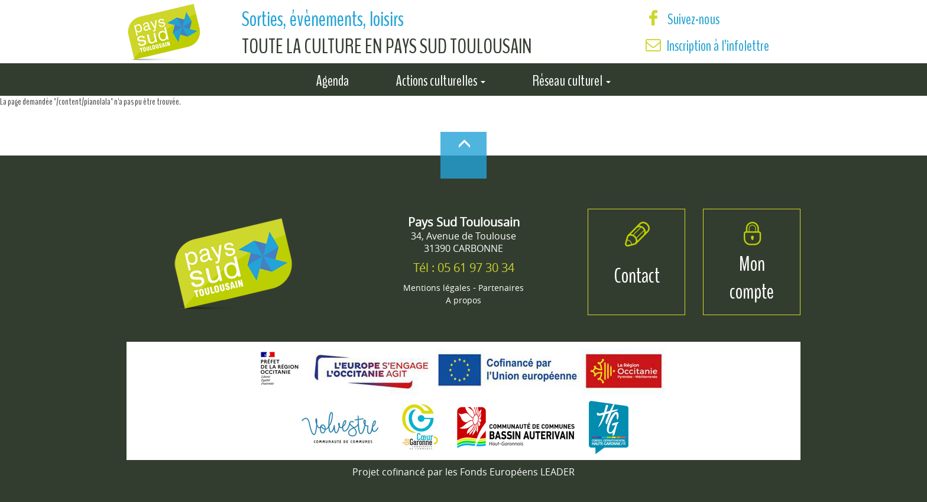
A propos (463, 300)
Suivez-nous (682, 19)
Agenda (332, 78)
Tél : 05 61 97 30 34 (463, 268)
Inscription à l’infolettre (718, 45)
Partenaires (501, 287)
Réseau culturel (572, 78)
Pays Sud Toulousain (464, 222)
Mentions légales (437, 287)
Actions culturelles (440, 78)
